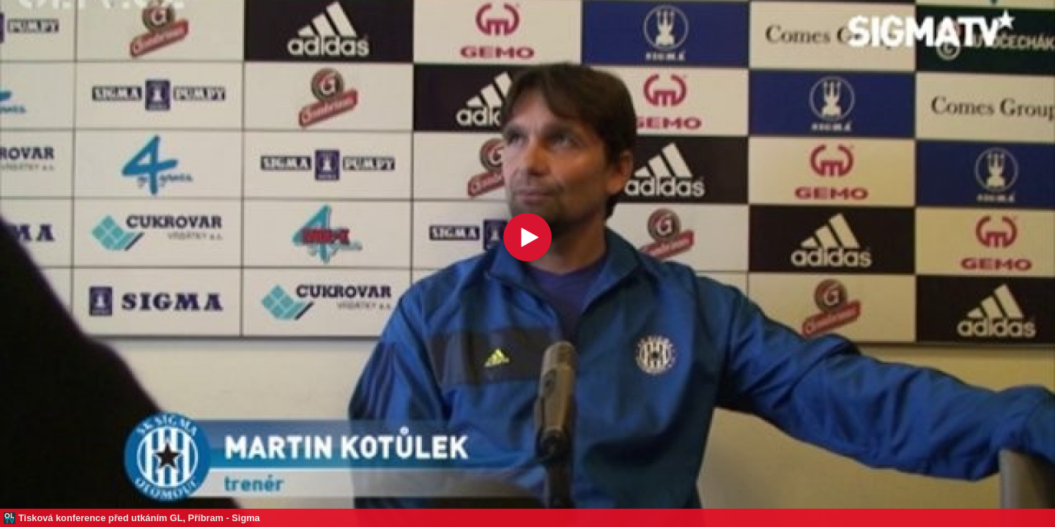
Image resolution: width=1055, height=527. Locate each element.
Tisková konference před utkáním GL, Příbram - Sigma (139, 517)
